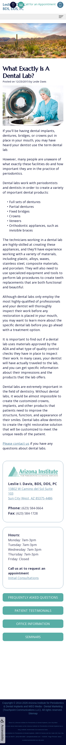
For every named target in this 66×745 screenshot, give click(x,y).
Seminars (33, 641)
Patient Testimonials (33, 615)
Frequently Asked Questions (33, 602)
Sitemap (33, 713)
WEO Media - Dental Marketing (45, 706)
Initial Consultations (23, 582)
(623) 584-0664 (32, 512)
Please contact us (16, 443)
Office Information (33, 628)
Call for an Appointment (37, 4)
